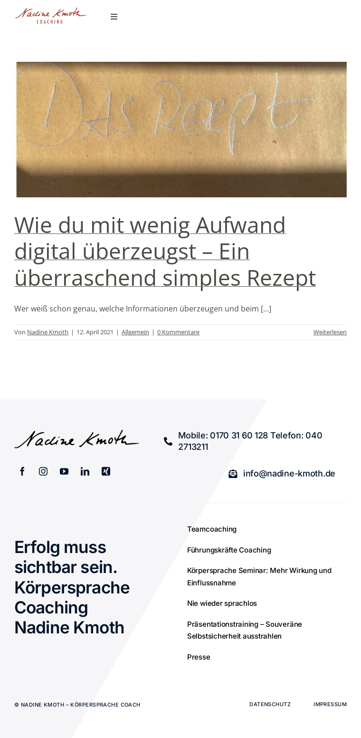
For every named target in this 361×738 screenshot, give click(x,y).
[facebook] (22, 471)
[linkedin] (85, 471)
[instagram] (43, 471)
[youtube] (64, 471)
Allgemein (135, 332)
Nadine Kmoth (47, 332)
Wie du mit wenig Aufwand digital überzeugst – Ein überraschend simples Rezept (165, 250)
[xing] (106, 471)
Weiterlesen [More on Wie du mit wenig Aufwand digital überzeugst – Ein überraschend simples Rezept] (330, 332)
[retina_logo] (50, 11)
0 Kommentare (178, 332)
